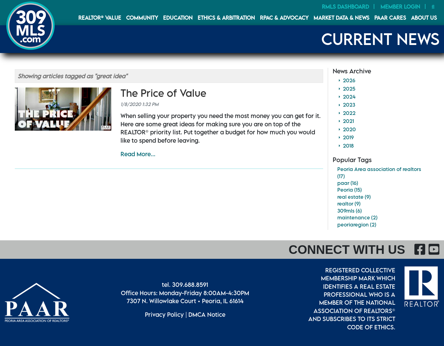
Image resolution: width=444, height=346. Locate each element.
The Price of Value (163, 93)
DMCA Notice (206, 314)
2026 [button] (349, 80)
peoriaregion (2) (356, 225)
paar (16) (347, 183)
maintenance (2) (357, 217)
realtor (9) (348, 204)
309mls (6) (349, 211)
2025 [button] (349, 89)
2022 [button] (349, 113)
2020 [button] (349, 129)
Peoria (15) (349, 190)
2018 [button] (348, 146)
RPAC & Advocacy (284, 17)
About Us (424, 17)
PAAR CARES (390, 17)
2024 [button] (349, 97)
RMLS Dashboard (345, 6)
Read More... (138, 153)
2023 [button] (349, 105)
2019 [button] (348, 137)
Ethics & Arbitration (226, 17)
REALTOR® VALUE (99, 17)
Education (178, 17)
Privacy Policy (164, 314)
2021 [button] (348, 121)
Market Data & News (341, 17)
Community (142, 17)
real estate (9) (354, 197)
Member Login (400, 6)
